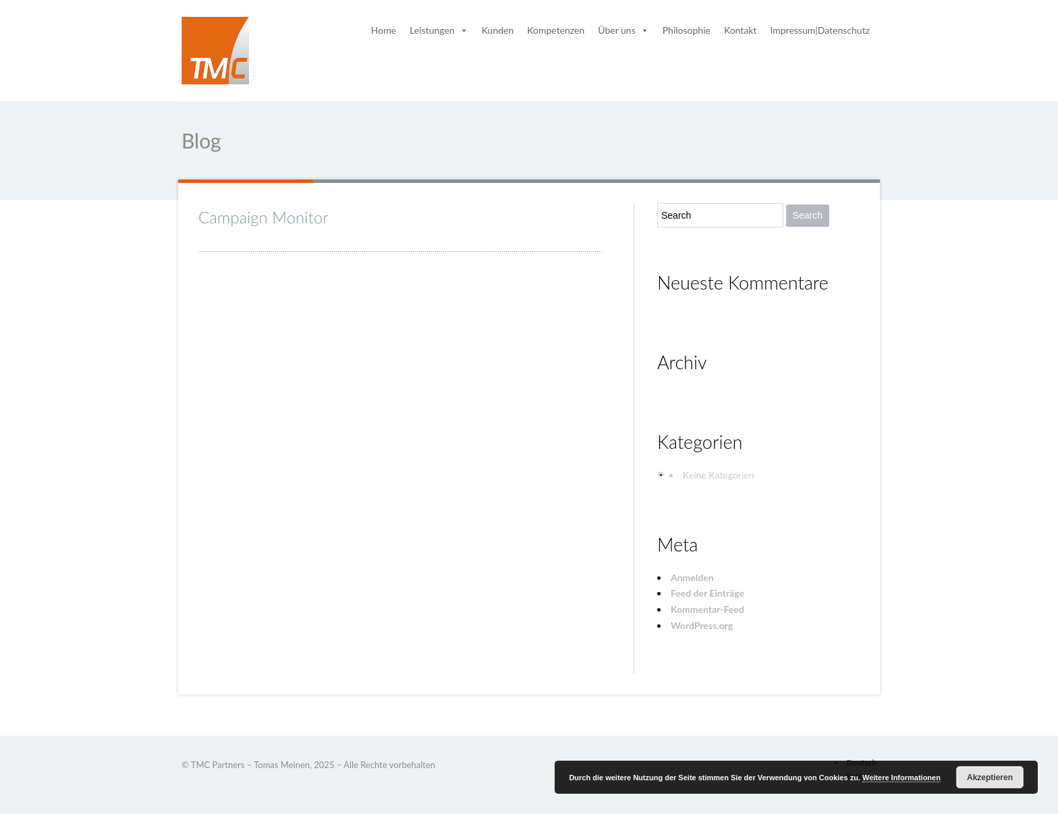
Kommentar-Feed (707, 609)
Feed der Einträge (707, 593)
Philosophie (687, 30)
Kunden (498, 30)
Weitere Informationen (901, 778)
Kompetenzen (555, 30)
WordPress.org (702, 625)
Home (383, 30)
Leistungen (439, 30)
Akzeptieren (990, 777)
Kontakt (740, 30)
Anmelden (692, 577)
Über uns (623, 30)
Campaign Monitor (263, 217)
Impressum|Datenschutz (820, 30)
